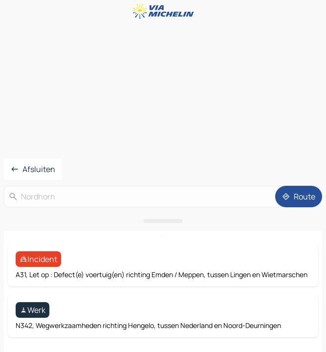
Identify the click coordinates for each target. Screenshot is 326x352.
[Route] (298, 196)
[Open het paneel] (163, 221)
